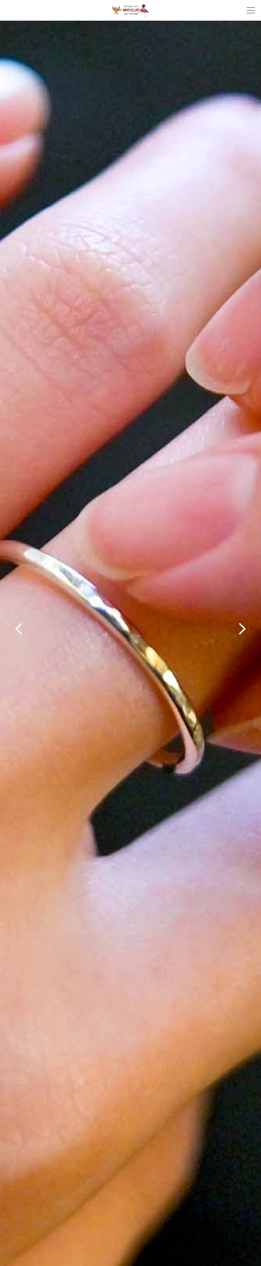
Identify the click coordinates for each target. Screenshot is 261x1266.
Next (243, 630)
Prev (17, 630)
